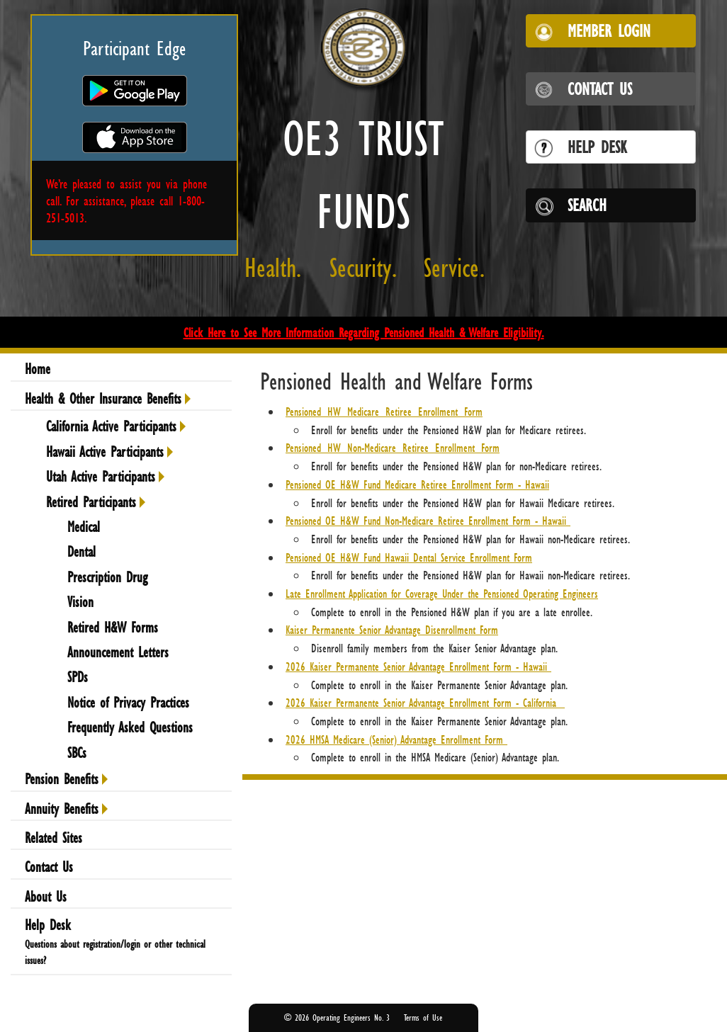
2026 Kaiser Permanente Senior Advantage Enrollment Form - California (425, 702)
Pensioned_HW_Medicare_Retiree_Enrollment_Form (384, 411)
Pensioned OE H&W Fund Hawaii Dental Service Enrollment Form (409, 557)
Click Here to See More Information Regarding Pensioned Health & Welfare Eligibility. (364, 332)
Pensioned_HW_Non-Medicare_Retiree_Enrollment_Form (393, 447)
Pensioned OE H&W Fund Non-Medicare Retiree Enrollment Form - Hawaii (428, 520)
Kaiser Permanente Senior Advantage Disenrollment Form (392, 629)
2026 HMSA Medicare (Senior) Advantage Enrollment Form (396, 739)
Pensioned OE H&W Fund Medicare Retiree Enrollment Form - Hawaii (417, 484)
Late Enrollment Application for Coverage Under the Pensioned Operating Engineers (442, 593)
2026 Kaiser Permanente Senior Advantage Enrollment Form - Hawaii (418, 666)
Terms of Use (423, 1017)
